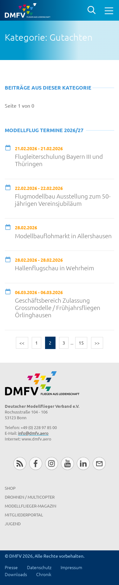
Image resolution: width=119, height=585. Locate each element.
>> (97, 343)
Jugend (13, 523)
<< (21, 343)
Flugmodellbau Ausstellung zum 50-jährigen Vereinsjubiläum (62, 199)
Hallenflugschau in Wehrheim (54, 268)
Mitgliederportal (24, 514)
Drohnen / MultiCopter (30, 497)
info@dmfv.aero (33, 433)
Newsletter (99, 463)
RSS (19, 463)
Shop (10, 488)
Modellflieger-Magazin (30, 505)
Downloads (16, 574)
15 (81, 343)
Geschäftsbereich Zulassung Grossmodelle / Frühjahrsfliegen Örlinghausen (57, 308)
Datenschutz (39, 567)
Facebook (35, 463)
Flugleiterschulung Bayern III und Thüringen (59, 160)
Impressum (71, 567)
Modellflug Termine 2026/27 (44, 130)
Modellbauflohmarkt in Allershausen (63, 235)
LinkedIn (83, 463)
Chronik (43, 574)
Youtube (67, 463)
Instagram (51, 463)
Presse (11, 567)
